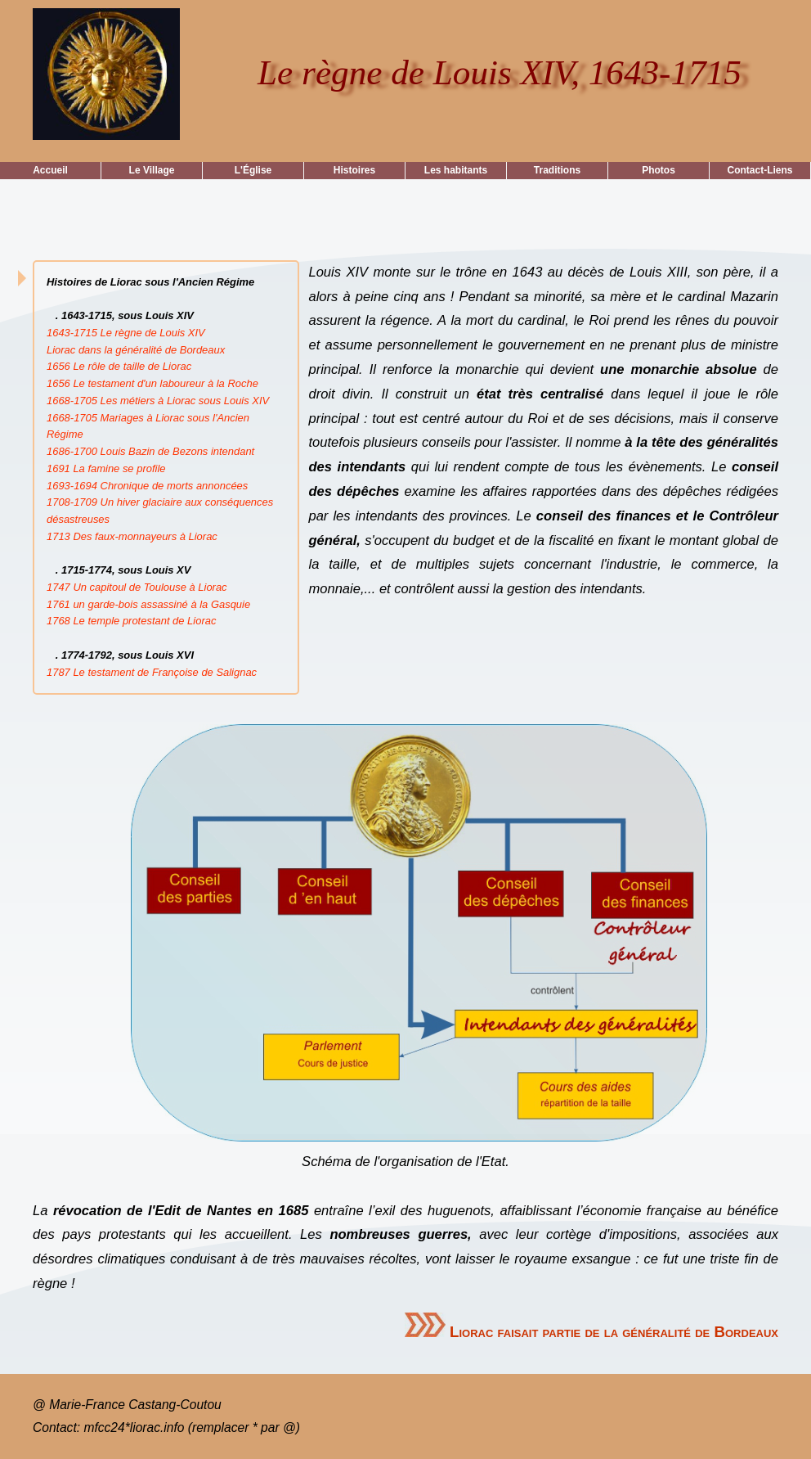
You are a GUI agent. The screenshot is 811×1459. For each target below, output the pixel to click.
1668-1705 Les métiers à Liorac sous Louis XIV (158, 400)
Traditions (557, 170)
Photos (658, 170)
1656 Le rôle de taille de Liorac (119, 366)
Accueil (50, 170)
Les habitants (455, 170)
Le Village (152, 170)
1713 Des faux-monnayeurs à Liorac (132, 536)
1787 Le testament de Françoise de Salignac (152, 672)
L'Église (253, 170)
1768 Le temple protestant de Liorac (131, 621)
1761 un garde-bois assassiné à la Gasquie (148, 604)
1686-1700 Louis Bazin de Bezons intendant (150, 451)
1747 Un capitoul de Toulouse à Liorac (137, 587)
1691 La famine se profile (106, 468)
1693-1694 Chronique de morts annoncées (147, 486)
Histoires (354, 170)
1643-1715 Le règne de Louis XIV (126, 332)
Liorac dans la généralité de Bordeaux (136, 350)
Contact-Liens (759, 170)
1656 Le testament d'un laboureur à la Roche (152, 383)
